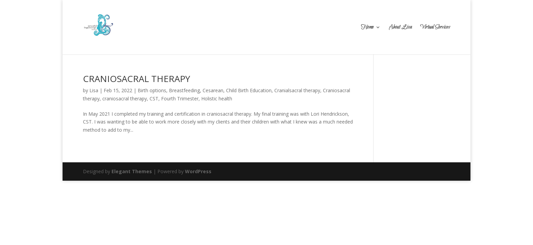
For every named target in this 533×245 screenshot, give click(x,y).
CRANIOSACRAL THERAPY (136, 78)
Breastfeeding (184, 90)
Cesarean (213, 90)
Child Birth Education (249, 90)
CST (154, 98)
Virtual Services (435, 28)
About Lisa (400, 28)
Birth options (152, 90)
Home (367, 28)
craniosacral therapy (124, 98)
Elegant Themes (131, 171)
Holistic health (216, 98)
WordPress (198, 171)
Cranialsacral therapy (297, 90)
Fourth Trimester (180, 98)
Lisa (93, 90)
